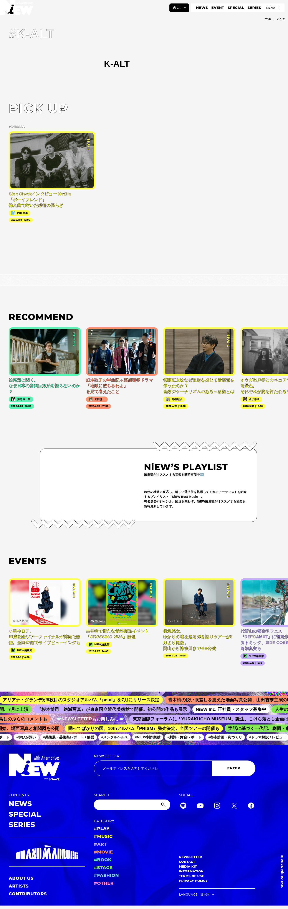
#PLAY (101, 828)
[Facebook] (251, 806)
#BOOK (102, 859)
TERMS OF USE (191, 876)
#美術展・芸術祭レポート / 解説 (70, 737)
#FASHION (106, 875)
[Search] (132, 805)
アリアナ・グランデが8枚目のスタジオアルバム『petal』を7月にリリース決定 (85, 699)
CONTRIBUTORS (28, 893)
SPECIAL (236, 8)
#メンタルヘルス (116, 737)
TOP (268, 19)
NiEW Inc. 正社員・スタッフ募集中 (234, 709)
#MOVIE (103, 852)
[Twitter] (234, 806)
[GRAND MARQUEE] (47, 852)
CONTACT (187, 862)
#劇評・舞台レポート (187, 737)
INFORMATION (191, 871)
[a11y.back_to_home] (17, 9)
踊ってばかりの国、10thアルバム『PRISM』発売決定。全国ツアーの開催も (146, 728)
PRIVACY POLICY (193, 881)
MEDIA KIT (188, 866)
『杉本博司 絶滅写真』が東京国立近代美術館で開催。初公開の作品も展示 (115, 709)
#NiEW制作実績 (150, 737)
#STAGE (103, 867)
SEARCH (101, 795)
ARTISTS (19, 886)
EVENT (217, 8)
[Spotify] (183, 806)
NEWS (202, 8)
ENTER (233, 768)
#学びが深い (28, 737)
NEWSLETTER (106, 756)
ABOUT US (21, 878)
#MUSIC (103, 836)
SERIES (254, 8)
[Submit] (163, 805)
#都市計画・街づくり (227, 737)
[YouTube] (200, 806)
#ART (100, 844)
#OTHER (104, 883)
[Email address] (153, 768)
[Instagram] (217, 806)
